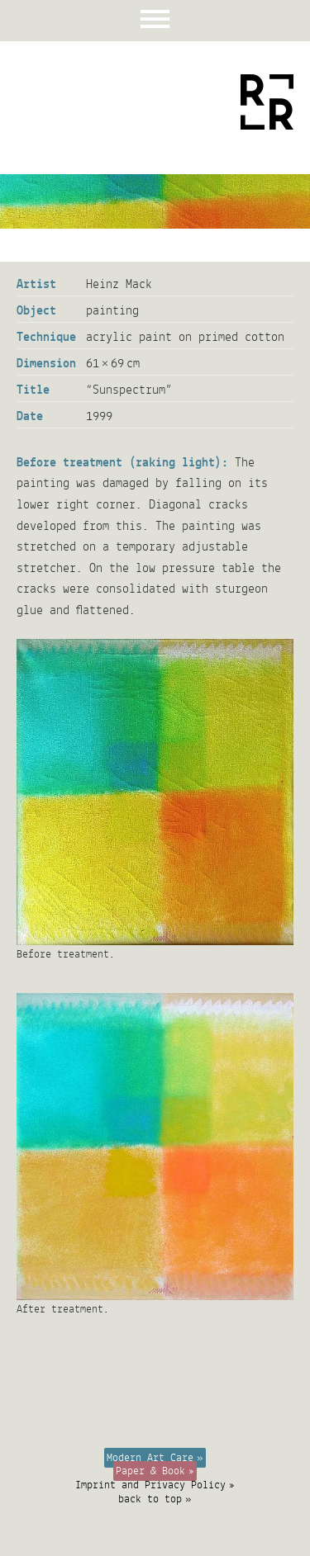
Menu (155, 20)
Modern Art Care (150, 1458)
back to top (150, 1499)
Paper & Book (150, 1471)
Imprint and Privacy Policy (150, 1485)
